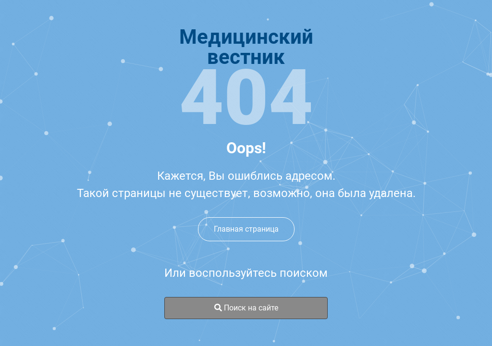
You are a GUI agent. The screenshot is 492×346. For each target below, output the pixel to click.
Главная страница (246, 229)
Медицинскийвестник (246, 47)
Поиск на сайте (246, 307)
